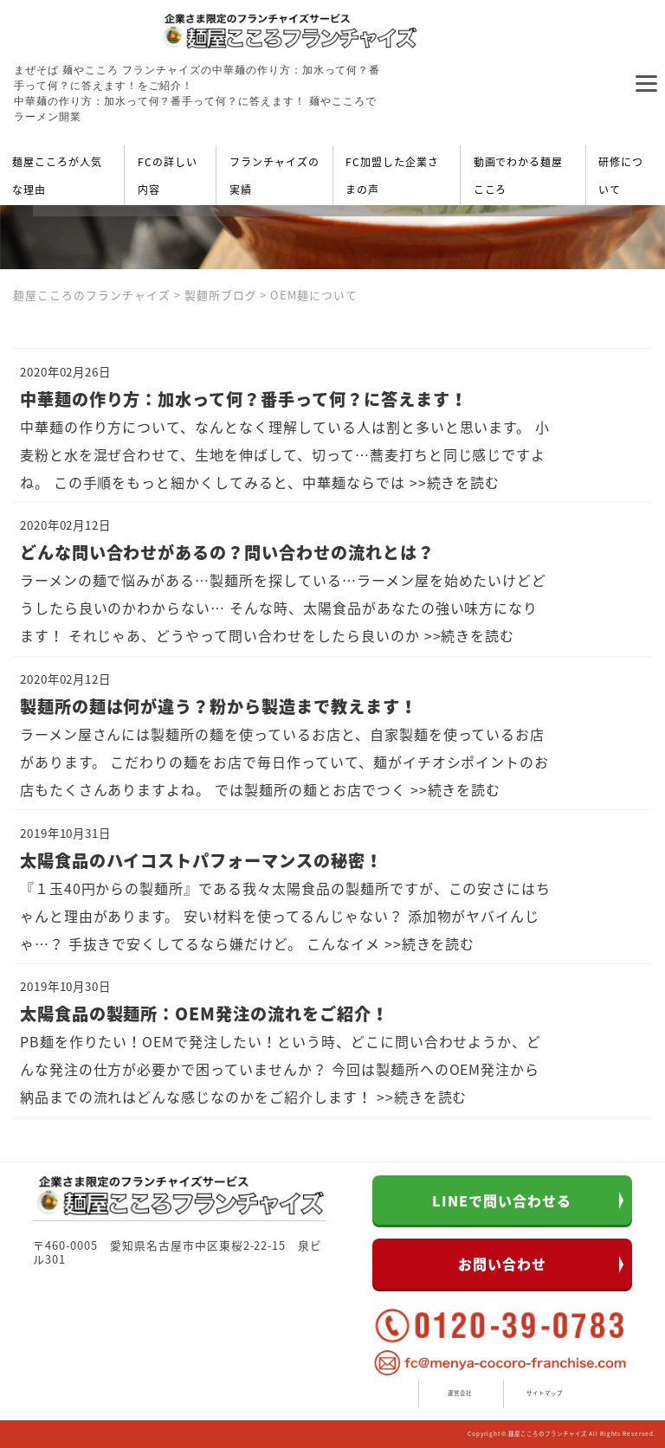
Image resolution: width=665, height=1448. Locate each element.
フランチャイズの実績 (274, 175)
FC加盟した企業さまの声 (392, 175)
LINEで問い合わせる (501, 1200)
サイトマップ (544, 1393)
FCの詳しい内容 (167, 175)
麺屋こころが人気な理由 (57, 175)
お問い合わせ (502, 1263)
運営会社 (460, 1393)
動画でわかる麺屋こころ (519, 175)
